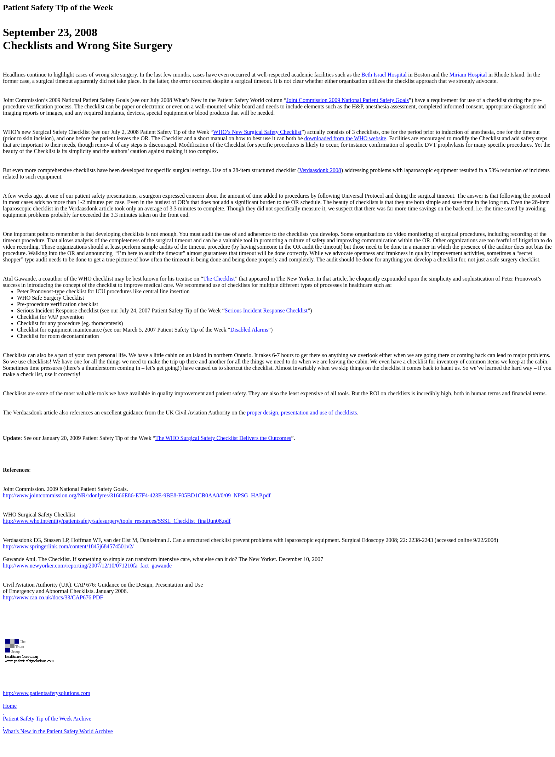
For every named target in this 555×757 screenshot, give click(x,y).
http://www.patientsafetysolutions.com (46, 693)
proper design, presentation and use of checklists (302, 412)
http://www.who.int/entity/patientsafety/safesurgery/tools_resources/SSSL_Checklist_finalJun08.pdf (116, 521)
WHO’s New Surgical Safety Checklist (257, 132)
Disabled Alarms (249, 330)
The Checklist (219, 279)
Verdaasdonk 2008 (320, 170)
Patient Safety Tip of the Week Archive (47, 719)
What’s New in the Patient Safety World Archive (58, 731)
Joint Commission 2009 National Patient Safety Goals (347, 100)
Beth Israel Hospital (384, 75)
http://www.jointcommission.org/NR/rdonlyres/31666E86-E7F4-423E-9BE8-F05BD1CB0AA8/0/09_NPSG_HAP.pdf (136, 495)
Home (10, 706)
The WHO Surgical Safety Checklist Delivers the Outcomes (223, 438)
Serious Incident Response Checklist (266, 310)
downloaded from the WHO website (345, 138)
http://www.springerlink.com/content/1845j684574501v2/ (68, 546)
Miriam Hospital (468, 75)
